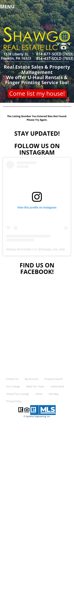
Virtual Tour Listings (17, 394)
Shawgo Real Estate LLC (21, 249)
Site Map (54, 394)
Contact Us (12, 379)
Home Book (57, 386)
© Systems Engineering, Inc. (37, 416)
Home (38, 394)
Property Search (53, 379)
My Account (31, 379)
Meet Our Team (35, 386)
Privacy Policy (14, 401)
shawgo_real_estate (53, 249)
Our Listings (13, 386)
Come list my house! (37, 93)
